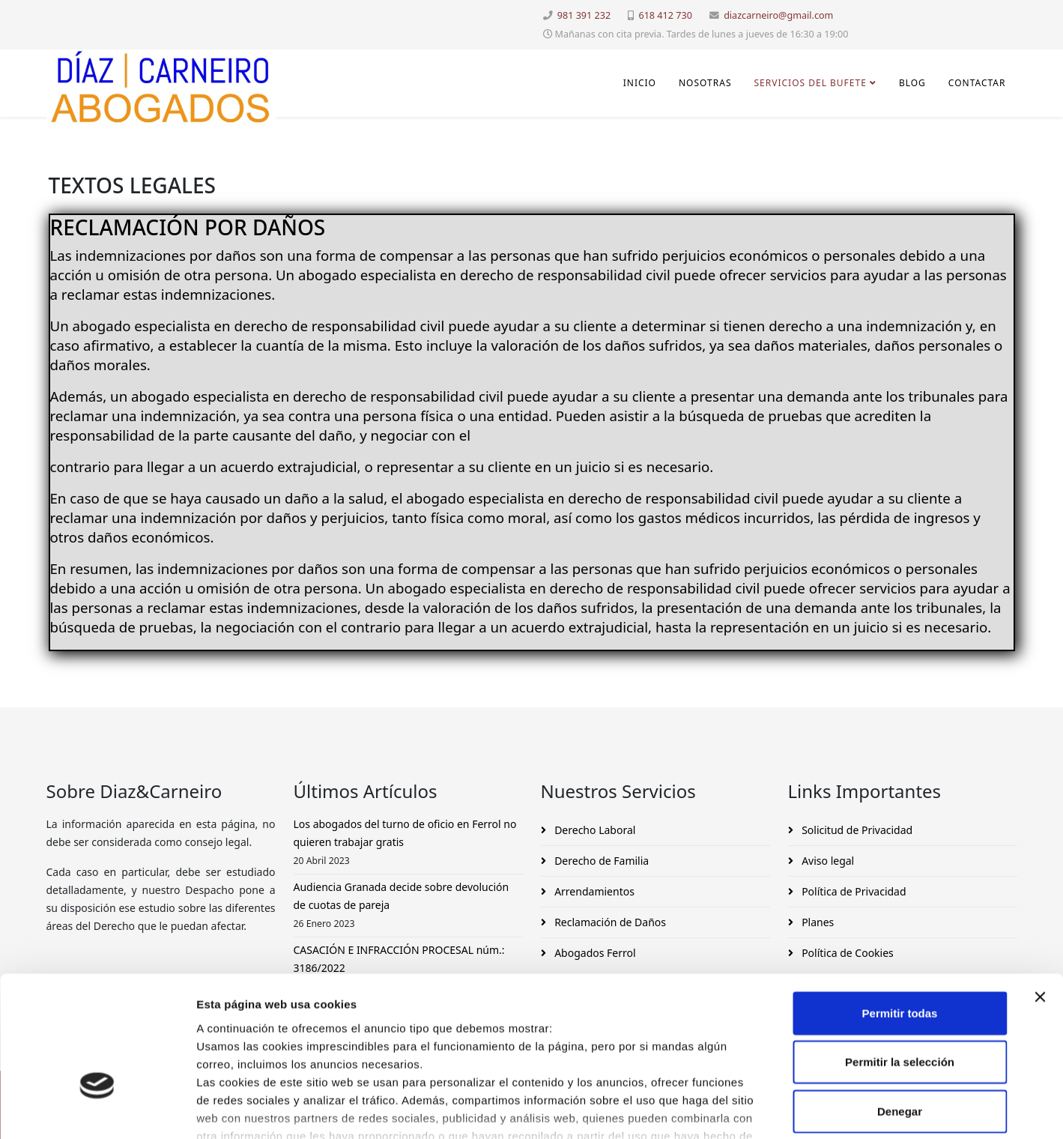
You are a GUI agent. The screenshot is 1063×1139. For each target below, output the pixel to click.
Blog (912, 82)
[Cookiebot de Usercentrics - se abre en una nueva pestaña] (97, 1110)
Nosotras (705, 82)
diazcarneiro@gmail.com (778, 15)
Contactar (977, 82)
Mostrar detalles (811, 1109)
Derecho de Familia (600, 861)
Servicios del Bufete (810, 82)
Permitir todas (900, 910)
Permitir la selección (899, 958)
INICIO (639, 82)
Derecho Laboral (594, 830)
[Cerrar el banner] (1040, 894)
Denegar (899, 1008)
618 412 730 (664, 15)
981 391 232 (584, 15)
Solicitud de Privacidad (856, 830)
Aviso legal (827, 861)
